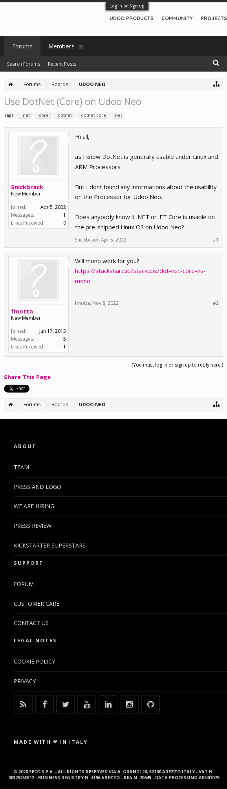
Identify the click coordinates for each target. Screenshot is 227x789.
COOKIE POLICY (34, 661)
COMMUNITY (177, 18)
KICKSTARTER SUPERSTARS (50, 545)
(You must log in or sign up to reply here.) (177, 364)
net (117, 115)
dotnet (63, 115)
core (43, 115)
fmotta (22, 311)
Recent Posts (62, 64)
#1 (216, 240)
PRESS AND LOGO (37, 486)
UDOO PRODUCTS (132, 18)
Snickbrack (27, 187)
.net (24, 115)
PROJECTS (214, 18)
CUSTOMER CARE (36, 603)
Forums (22, 46)
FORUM (24, 584)
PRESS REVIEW (32, 525)
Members (61, 46)
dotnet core (92, 115)
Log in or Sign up (127, 6)
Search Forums (23, 64)
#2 (216, 303)
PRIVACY (25, 681)
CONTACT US (31, 623)
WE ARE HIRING (34, 506)
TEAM (21, 467)
